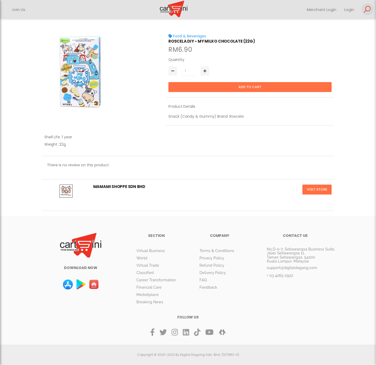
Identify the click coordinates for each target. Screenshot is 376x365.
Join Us (18, 9)
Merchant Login (321, 9)
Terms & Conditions (216, 251)
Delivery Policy (212, 273)
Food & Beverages (187, 36)
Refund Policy (211, 265)
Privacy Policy (211, 258)
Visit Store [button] (317, 189)
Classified (145, 273)
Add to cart (249, 86)
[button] (51, 72)
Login (349, 9)
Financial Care (149, 287)
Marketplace (147, 295)
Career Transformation (156, 280)
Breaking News (149, 302)
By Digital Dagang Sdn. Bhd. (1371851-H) (207, 354)
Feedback (208, 287)
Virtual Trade (147, 265)
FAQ (203, 280)
